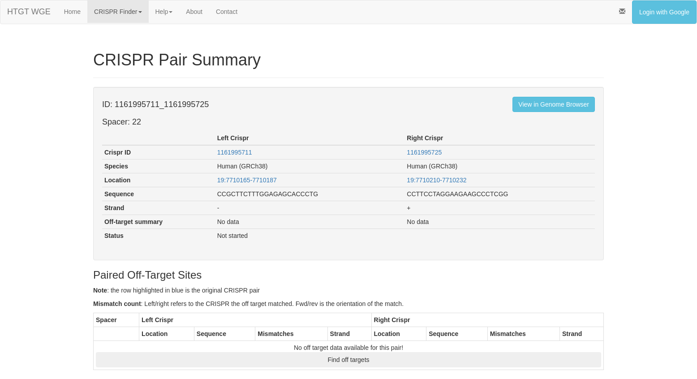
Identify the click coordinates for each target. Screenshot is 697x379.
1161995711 (234, 152)
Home (72, 11)
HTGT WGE (29, 11)
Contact (226, 11)
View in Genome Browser (553, 104)
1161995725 (424, 152)
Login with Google (664, 12)
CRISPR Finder (118, 11)
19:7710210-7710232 (436, 180)
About (194, 11)
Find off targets (348, 359)
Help (164, 11)
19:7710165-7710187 (247, 180)
